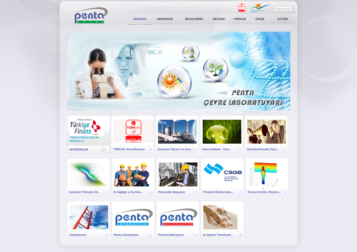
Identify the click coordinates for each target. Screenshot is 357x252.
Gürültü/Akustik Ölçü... (263, 149)
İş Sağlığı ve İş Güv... (128, 192)
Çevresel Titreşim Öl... (84, 192)
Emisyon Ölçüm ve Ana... (175, 149)
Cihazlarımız (77, 235)
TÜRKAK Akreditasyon (129, 149)
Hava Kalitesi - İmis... (217, 149)
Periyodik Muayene (171, 192)
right (103, 149)
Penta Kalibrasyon (171, 235)
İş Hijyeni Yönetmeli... (218, 235)
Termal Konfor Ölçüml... (264, 192)
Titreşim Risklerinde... (218, 192)
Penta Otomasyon (126, 235)
